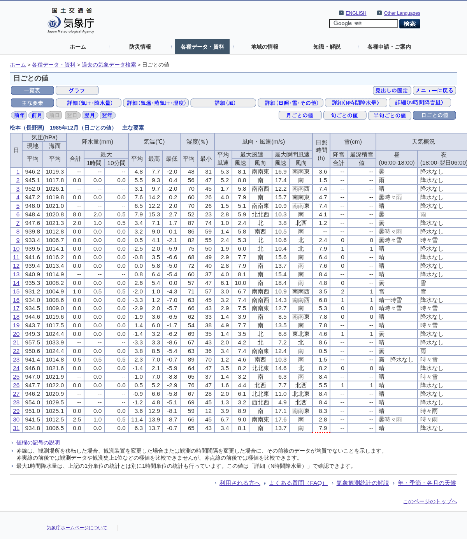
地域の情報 (264, 47)
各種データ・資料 (202, 47)
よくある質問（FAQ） (298, 482)
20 (16, 333)
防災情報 (140, 47)
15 (16, 291)
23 (16, 359)
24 (16, 368)
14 (16, 282)
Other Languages (402, 13)
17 (16, 308)
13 (16, 274)
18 (16, 316)
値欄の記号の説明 (38, 442)
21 (16, 342)
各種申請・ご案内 (389, 47)
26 (16, 385)
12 (16, 265)
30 (16, 419)
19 (16, 325)
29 (16, 410)
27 (16, 393)
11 (16, 257)
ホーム (78, 47)
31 (16, 428)
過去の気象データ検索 (109, 65)
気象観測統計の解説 (363, 482)
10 (16, 248)
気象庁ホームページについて (77, 527)
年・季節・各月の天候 (427, 482)
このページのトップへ (430, 501)
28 (16, 402)
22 (16, 351)
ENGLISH (356, 13)
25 (16, 376)
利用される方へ (239, 482)
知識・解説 (327, 47)
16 (16, 300)
